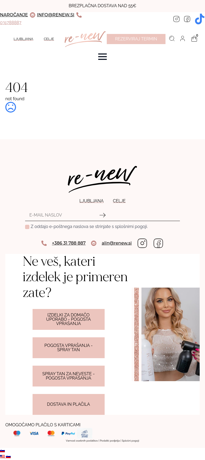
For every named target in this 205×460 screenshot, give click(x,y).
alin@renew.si (117, 243)
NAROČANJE (14, 14)
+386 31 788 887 (69, 243)
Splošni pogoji (130, 440)
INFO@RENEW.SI (55, 14)
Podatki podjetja (110, 440)
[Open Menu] (102, 56)
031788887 (10, 22)
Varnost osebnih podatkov (82, 440)
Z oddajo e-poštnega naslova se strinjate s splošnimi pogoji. (89, 226)
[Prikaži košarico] (194, 38)
